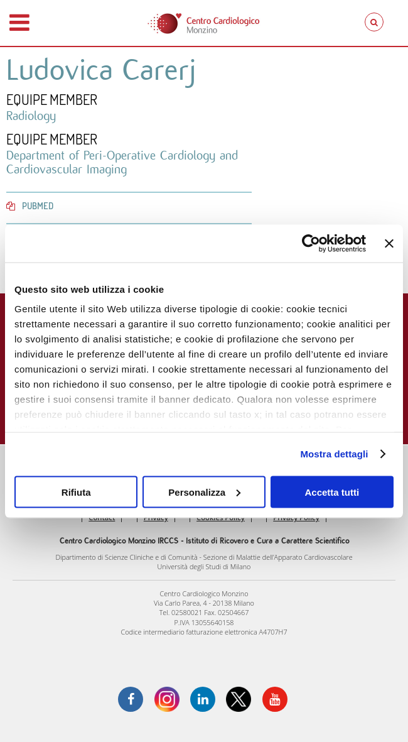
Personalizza (204, 491)
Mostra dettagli (334, 454)
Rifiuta (76, 491)
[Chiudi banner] (389, 243)
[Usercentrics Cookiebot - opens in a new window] (311, 243)
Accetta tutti (331, 491)
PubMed (29, 205)
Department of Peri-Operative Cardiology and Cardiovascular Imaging (122, 162)
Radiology (31, 116)
